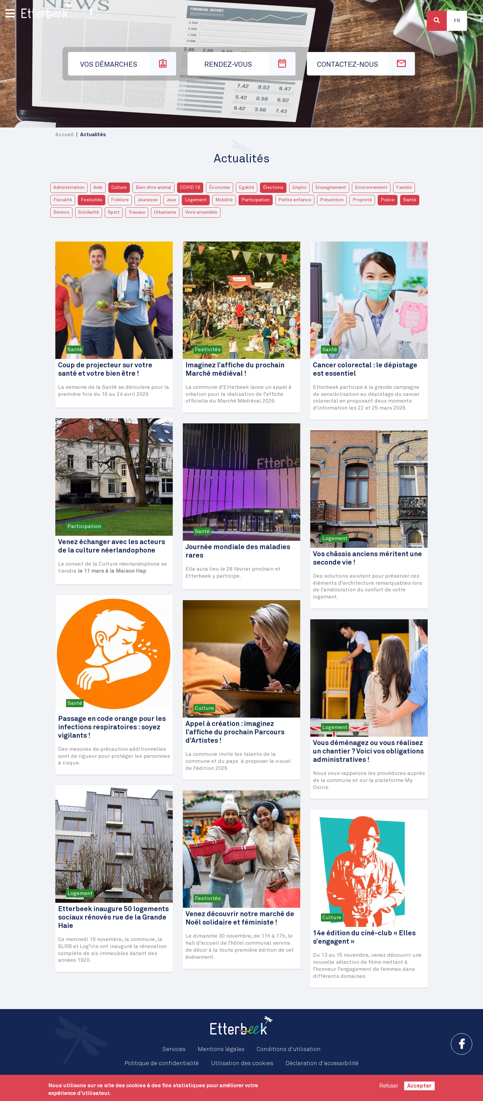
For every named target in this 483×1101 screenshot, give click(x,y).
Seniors (61, 212)
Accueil (64, 134)
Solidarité (88, 212)
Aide (98, 187)
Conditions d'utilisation (289, 1049)
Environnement (371, 187)
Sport (114, 212)
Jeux (171, 200)
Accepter (419, 1086)
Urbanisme (165, 212)
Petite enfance (294, 200)
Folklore (120, 200)
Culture (119, 187)
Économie (219, 187)
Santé (409, 200)
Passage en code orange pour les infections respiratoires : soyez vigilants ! (112, 727)
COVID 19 (190, 187)
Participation (255, 200)
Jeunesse (148, 200)
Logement (196, 200)
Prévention (332, 200)
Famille (404, 187)
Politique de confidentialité (161, 1063)
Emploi (299, 187)
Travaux (136, 212)
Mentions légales (221, 1049)
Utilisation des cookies (242, 1063)
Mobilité (224, 200)
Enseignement (330, 187)
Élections (273, 187)
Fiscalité (62, 200)
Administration (69, 187)
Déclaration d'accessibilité (322, 1063)
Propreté (362, 200)
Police (387, 200)
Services (173, 1049)
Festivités (91, 200)
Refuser (388, 1086)
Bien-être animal (153, 187)
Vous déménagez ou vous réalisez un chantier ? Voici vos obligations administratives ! (368, 752)
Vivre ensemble (201, 212)
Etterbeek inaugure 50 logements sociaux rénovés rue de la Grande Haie (113, 918)
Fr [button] (457, 20)
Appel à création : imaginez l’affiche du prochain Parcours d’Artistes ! (234, 732)
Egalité (246, 187)
